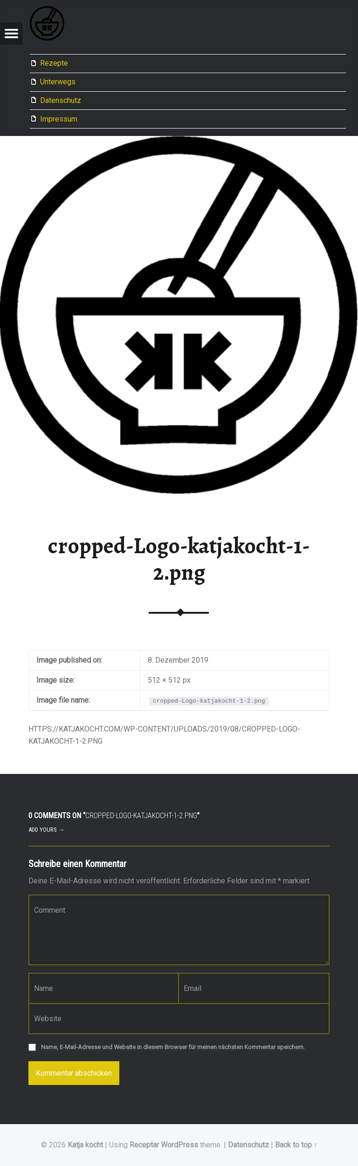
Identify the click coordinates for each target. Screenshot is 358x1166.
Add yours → (46, 829)
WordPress (179, 1144)
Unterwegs (58, 81)
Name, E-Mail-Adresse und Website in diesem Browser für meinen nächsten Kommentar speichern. (173, 1047)
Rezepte (54, 63)
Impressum (58, 119)
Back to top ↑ (296, 1144)
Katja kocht (85, 1144)
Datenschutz (60, 100)
